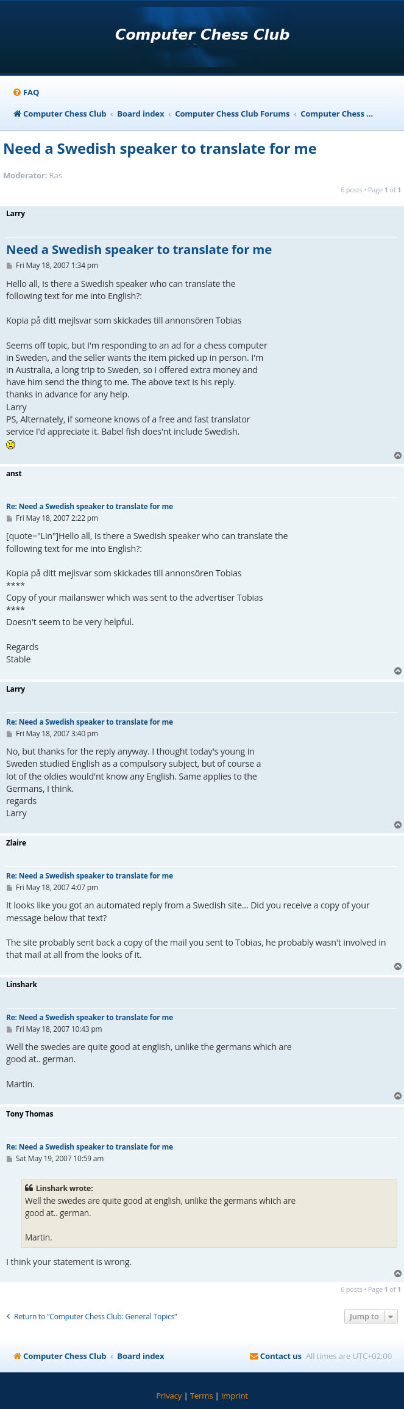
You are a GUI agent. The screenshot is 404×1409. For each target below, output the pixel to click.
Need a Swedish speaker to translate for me (160, 148)
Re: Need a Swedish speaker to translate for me (89, 506)
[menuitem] (25, 92)
